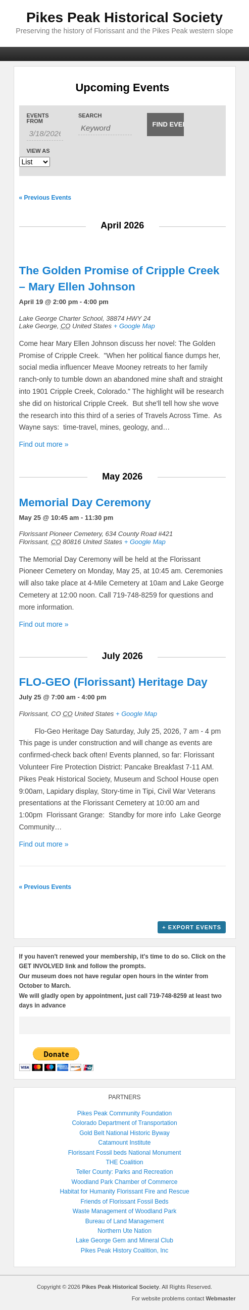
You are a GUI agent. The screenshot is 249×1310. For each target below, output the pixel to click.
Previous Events (45, 197)
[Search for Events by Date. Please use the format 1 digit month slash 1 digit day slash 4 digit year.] (45, 134)
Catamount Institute (124, 1142)
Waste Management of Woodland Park (124, 1211)
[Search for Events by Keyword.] (105, 128)
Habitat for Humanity (87, 1191)
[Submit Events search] (165, 124)
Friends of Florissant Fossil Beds (124, 1201)
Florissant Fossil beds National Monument (124, 1152)
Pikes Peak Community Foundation (124, 1113)
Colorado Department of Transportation (124, 1122)
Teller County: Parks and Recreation (124, 1171)
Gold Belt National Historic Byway (124, 1133)
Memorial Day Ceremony (85, 502)
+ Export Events (191, 927)
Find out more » (44, 444)
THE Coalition (124, 1162)
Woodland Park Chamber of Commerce (125, 1181)
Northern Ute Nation (124, 1230)
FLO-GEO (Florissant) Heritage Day (113, 682)
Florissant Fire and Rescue (153, 1191)
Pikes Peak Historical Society (124, 17)
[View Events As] (34, 162)
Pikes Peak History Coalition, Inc (124, 1250)
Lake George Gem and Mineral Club (124, 1240)
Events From (38, 118)
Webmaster (220, 1298)
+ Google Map (134, 326)
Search (90, 115)
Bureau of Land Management (124, 1221)
